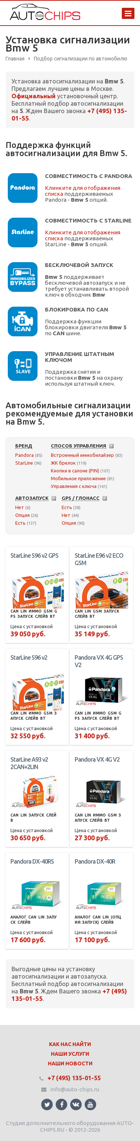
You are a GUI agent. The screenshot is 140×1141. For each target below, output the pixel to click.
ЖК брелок (63, 462)
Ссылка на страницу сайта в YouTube (90, 1104)
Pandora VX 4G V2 (97, 759)
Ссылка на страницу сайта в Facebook (62, 1104)
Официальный (34, 96)
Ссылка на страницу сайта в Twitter (47, 1104)
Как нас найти (70, 1044)
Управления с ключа (74, 486)
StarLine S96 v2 (28, 657)
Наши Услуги (70, 1054)
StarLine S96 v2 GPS (34, 555)
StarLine (24, 462)
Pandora (24, 455)
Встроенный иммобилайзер (82, 455)
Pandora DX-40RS (32, 861)
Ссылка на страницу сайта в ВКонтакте (75, 1104)
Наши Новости (70, 1063)
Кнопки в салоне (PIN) (75, 470)
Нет (19, 507)
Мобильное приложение (78, 478)
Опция (22, 515)
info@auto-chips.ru (74, 1089)
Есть (20, 522)
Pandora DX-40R (95, 861)
